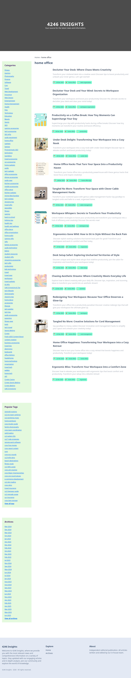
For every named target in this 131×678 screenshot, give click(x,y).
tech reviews (9, 199)
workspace (82, 313)
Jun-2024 (8, 572)
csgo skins (8, 485)
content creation (11, 340)
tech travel (8, 327)
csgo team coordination (13, 430)
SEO (6, 125)
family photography (12, 427)
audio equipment (11, 137)
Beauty (7, 119)
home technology (11, 361)
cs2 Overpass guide (12, 491)
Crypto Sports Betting (12, 383)
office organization (11, 232)
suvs (6, 451)
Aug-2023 (8, 582)
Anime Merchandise (12, 196)
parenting (8, 318)
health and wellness (12, 226)
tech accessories (10, 131)
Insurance (8, 95)
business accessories (12, 343)
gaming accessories (12, 128)
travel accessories (11, 159)
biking (7, 251)
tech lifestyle (9, 291)
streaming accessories (13, 260)
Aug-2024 (8, 585)
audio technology (11, 248)
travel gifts (8, 205)
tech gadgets (9, 171)
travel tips (8, 346)
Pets (6, 110)
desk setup (82, 268)
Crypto (7, 333)
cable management (84, 205)
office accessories (11, 174)
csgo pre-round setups (13, 476)
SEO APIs (8, 134)
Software (8, 82)
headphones (9, 358)
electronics (8, 349)
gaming (7, 214)
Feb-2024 (8, 548)
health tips (8, 223)
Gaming (7, 73)
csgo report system (11, 448)
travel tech (8, 367)
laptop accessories (11, 245)
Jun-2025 (8, 615)
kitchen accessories (12, 183)
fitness (7, 211)
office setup (9, 190)
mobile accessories (11, 186)
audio (7, 168)
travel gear (8, 275)
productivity (82, 131)
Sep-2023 (8, 588)
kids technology (10, 269)
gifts (6, 242)
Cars (6, 85)
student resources (11, 254)
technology (9, 153)
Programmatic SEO (11, 150)
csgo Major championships (14, 473)
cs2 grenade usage (11, 494)
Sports (7, 122)
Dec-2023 (8, 554)
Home (37, 57)
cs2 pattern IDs (10, 436)
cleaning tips (9, 297)
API (6, 376)
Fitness (7, 70)
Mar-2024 (8, 526)
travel (7, 272)
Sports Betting (10, 330)
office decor (9, 229)
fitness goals (9, 464)
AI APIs (7, 284)
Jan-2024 (8, 579)
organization (9, 364)
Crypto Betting (10, 386)
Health (7, 107)
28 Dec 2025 (58, 82)
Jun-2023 (8, 594)
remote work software (12, 442)
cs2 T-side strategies (12, 439)
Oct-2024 (8, 536)
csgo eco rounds (10, 454)
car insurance (9, 497)
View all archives (11, 618)
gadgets (7, 144)
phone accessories (11, 177)
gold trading (9, 433)
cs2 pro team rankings (13, 415)
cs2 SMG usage (10, 467)
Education (8, 116)
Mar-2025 (8, 609)
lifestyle (7, 306)
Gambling (8, 156)
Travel (7, 88)
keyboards (8, 352)
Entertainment (10, 101)
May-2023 (8, 591)
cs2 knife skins (10, 458)
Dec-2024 (8, 530)
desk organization (84, 82)
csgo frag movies (11, 445)
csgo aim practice (11, 470)
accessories (9, 303)
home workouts (10, 421)
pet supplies (9, 309)
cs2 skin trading (10, 482)
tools (6, 324)
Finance (7, 79)
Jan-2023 (8, 539)
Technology (9, 113)
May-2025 (8, 612)
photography (9, 294)
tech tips (8, 312)
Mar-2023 (8, 533)
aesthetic (81, 289)
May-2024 (8, 569)
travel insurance (10, 488)
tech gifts (8, 263)
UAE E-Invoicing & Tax (12, 288)
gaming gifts (9, 239)
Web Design (9, 98)
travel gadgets (10, 281)
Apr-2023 (8, 600)
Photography (9, 76)
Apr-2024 (8, 542)
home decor (9, 300)
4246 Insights (65, 24)
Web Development (11, 91)
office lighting (9, 355)
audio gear (8, 180)
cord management (85, 334)
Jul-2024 (7, 575)
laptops (7, 147)
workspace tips (83, 226)
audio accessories (11, 315)
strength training (11, 412)
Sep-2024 (8, 566)
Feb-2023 (8, 557)
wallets (7, 370)
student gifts (9, 257)
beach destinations (11, 461)
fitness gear (9, 321)
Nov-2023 (8, 597)
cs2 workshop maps (12, 418)
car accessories (10, 162)
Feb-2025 (8, 603)
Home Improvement (12, 104)
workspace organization (86, 107)
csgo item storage (11, 500)
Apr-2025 (8, 606)
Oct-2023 (8, 551)
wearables (8, 208)
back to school (10, 217)
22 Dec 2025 (58, 268)
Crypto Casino (10, 379)
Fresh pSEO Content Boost (14, 337)
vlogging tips (9, 202)
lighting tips (9, 220)
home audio (9, 235)
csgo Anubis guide (11, 424)
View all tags (9, 504)
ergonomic (83, 247)
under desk (83, 156)
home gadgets (10, 165)
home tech (8, 373)
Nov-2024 (8, 563)
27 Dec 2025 (59, 247)
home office (71, 82)
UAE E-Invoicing (10, 389)
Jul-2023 (7, 560)
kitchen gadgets (10, 193)
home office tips (85, 180)
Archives (49, 653)
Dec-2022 (8, 545)
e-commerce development (14, 479)
